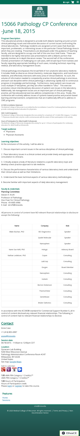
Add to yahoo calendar (9, 369)
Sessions (6, 400)
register (18, 386)
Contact (7, 323)
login (9, 386)
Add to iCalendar (14, 369)
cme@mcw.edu (40, 406)
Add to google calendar (3, 369)
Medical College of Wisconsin (24, 411)
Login (67, 2)
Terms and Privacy (60, 411)
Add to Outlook (20, 369)
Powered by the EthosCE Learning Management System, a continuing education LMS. (69, 433)
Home (5, 397)
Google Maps (15, 361)
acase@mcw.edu (8, 336)
